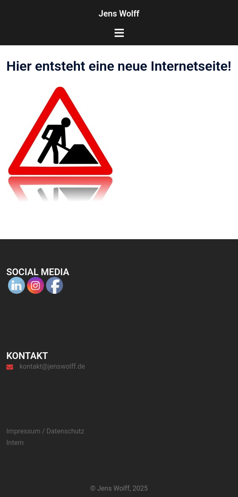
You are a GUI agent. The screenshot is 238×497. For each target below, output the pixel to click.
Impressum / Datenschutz (45, 431)
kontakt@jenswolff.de (52, 366)
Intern (15, 443)
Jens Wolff (118, 13)
